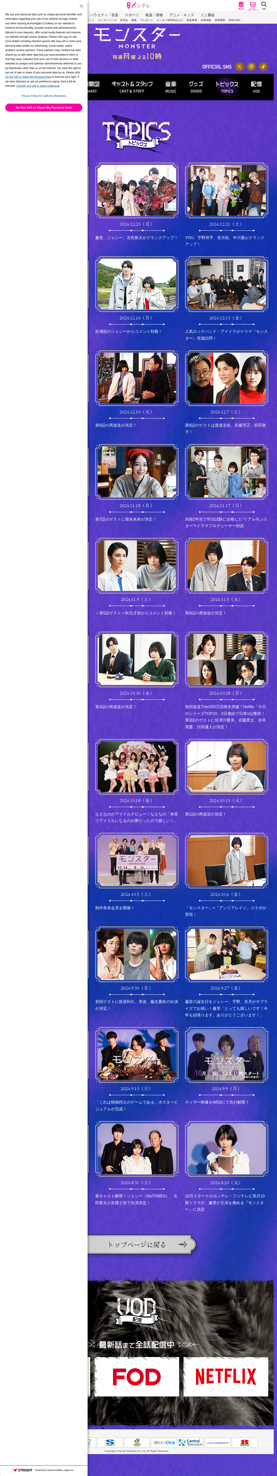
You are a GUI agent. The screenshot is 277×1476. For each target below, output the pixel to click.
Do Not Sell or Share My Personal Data (44, 107)
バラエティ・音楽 (104, 15)
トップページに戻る (136, 1244)
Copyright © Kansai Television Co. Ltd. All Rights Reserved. (137, 1451)
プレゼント (146, 20)
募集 (134, 20)
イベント (89, 20)
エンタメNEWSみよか (170, 20)
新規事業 (192, 20)
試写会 (124, 20)
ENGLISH (234, 20)
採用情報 (220, 20)
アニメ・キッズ (181, 15)
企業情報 (206, 20)
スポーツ (132, 15)
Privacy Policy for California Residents (44, 95)
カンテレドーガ (107, 20)
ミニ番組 (208, 15)
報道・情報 (154, 15)
